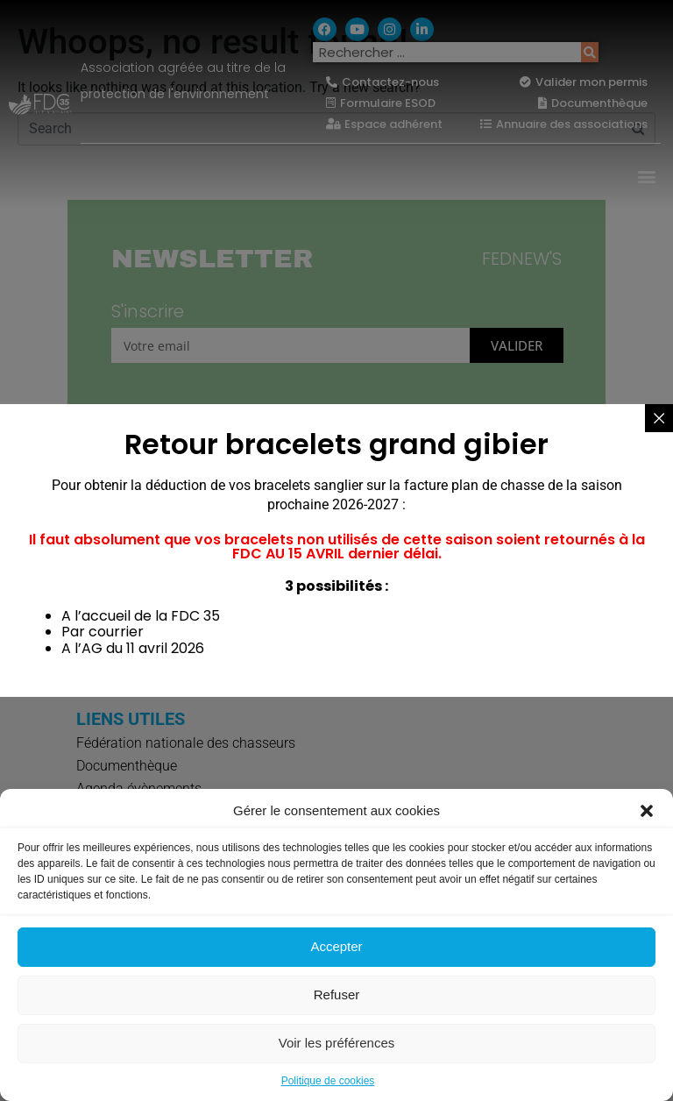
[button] (646, 811)
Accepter (336, 946)
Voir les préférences (337, 1042)
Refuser (337, 994)
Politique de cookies (328, 1081)
